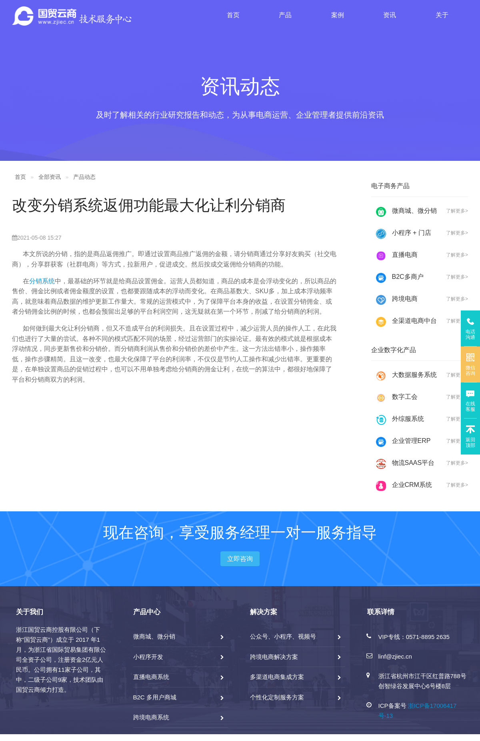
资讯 (389, 15)
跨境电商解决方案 (274, 656)
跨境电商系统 (151, 717)
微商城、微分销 (154, 636)
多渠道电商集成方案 (277, 676)
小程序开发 (148, 656)
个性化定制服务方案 (277, 697)
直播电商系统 (151, 676)
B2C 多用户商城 (154, 697)
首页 (233, 15)
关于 (442, 15)
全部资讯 (49, 177)
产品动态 (84, 177)
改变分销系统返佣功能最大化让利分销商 (149, 205)
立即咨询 (240, 558)
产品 (285, 15)
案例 (337, 15)
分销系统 (42, 281)
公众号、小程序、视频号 (283, 636)
